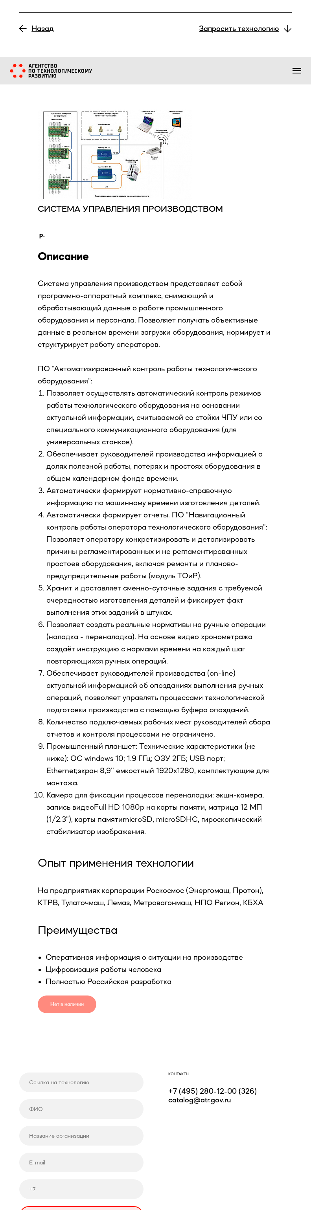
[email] (81, 1162)
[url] (81, 1082)
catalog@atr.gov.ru (199, 1100)
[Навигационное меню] (297, 70)
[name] (81, 1108)
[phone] (81, 1189)
